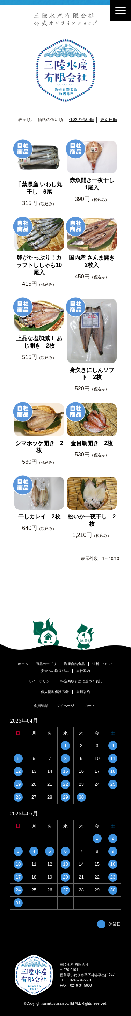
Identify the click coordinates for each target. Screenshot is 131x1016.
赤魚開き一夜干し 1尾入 (93, 183)
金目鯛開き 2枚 (92, 443)
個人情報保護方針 (55, 692)
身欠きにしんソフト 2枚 (92, 373)
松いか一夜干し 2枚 (92, 520)
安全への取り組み (55, 671)
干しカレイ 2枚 (39, 517)
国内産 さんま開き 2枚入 (92, 261)
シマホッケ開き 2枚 (39, 447)
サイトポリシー (41, 681)
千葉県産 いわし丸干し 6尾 (39, 188)
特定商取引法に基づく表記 (81, 681)
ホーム (23, 664)
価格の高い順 (81, 119)
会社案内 (83, 671)
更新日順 (108, 119)
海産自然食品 (74, 664)
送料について (102, 664)
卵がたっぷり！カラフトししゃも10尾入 (39, 265)
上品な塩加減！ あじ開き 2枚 (39, 342)
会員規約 (83, 692)
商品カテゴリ (46, 664)
